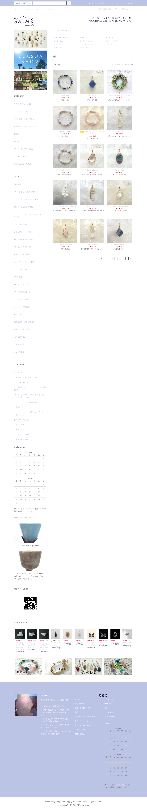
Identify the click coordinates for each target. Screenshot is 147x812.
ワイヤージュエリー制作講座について (28, 402)
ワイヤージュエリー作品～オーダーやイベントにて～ (30, 413)
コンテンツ (48, 9)
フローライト (58, 44)
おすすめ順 (116, 64)
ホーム (17, 9)
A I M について (19, 372)
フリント (109, 44)
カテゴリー (26, 9)
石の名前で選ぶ (61, 30)
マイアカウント (110, 699)
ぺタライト (57, 48)
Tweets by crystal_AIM (22, 517)
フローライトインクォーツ (89, 44)
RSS (76, 734)
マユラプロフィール (21, 435)
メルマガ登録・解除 (105, 9)
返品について (80, 712)
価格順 (124, 64)
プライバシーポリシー (83, 721)
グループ (36, 9)
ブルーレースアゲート (113, 41)
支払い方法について (82, 704)
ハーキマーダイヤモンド (62, 37)
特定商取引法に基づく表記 (85, 717)
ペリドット (83, 48)
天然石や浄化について (22, 382)
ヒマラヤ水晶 (58, 41)
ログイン (113, 3)
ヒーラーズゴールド (86, 41)
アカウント (89, 3)
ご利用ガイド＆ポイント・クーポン (27, 377)
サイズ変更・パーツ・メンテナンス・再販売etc (30, 388)
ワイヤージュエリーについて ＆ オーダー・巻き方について (29, 396)
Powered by (73, 805)
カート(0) (127, 3)
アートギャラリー (21, 439)
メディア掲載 (19, 430)
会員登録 (101, 3)
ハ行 (68, 30)
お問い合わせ (126, 9)
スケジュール (19, 425)
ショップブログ (81, 730)
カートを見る (109, 712)
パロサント (109, 37)
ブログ (117, 9)
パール (82, 37)
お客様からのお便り (21, 420)
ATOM (82, 734)
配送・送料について (82, 708)
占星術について (20, 407)
